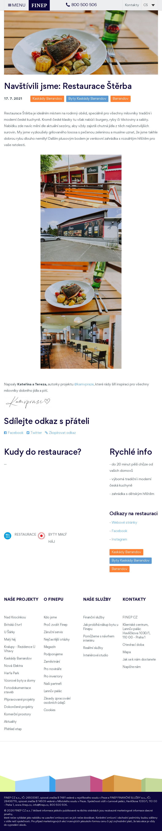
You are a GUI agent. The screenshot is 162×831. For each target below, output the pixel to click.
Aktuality (10, 721)
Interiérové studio (95, 655)
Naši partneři (53, 683)
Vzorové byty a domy (19, 680)
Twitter (34, 432)
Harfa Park (11, 673)
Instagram (119, 539)
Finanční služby (93, 617)
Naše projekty (21, 600)
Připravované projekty (19, 699)
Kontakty (132, 5)
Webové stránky (124, 522)
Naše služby (97, 600)
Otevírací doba (133, 644)
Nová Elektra (13, 666)
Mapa (127, 652)
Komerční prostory (17, 714)
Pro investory (53, 676)
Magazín (50, 647)
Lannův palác (53, 691)
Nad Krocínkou (15, 617)
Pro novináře (52, 669)
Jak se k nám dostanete (139, 659)
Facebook (13, 432)
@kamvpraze (84, 384)
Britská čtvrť (13, 624)
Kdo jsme (50, 617)
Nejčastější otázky (57, 639)
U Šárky (9, 632)
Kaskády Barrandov (18, 658)
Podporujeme (53, 654)
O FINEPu (53, 600)
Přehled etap (13, 729)
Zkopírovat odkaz (60, 432)
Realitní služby (93, 648)
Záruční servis (53, 632)
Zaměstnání (52, 661)
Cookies (49, 710)
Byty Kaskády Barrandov (87, 98)
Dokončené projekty (18, 707)
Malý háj (10, 639)
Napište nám (131, 667)
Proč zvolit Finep (56, 624)
